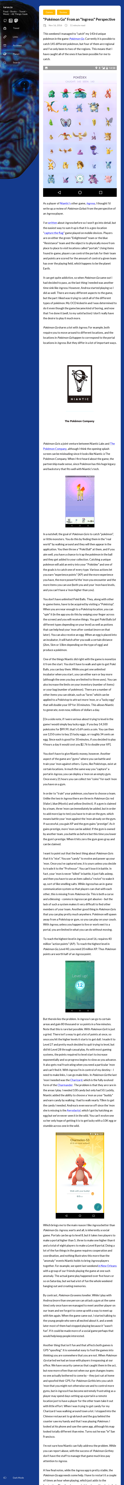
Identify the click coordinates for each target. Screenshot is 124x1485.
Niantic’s (65, 203)
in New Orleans (107, 1266)
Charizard (76, 1080)
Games (49, 12)
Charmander (65, 1085)
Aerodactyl (74, 1110)
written (52, 222)
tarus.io (8, 7)
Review (63, 12)
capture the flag (53, 233)
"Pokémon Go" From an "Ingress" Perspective (79, 19)
